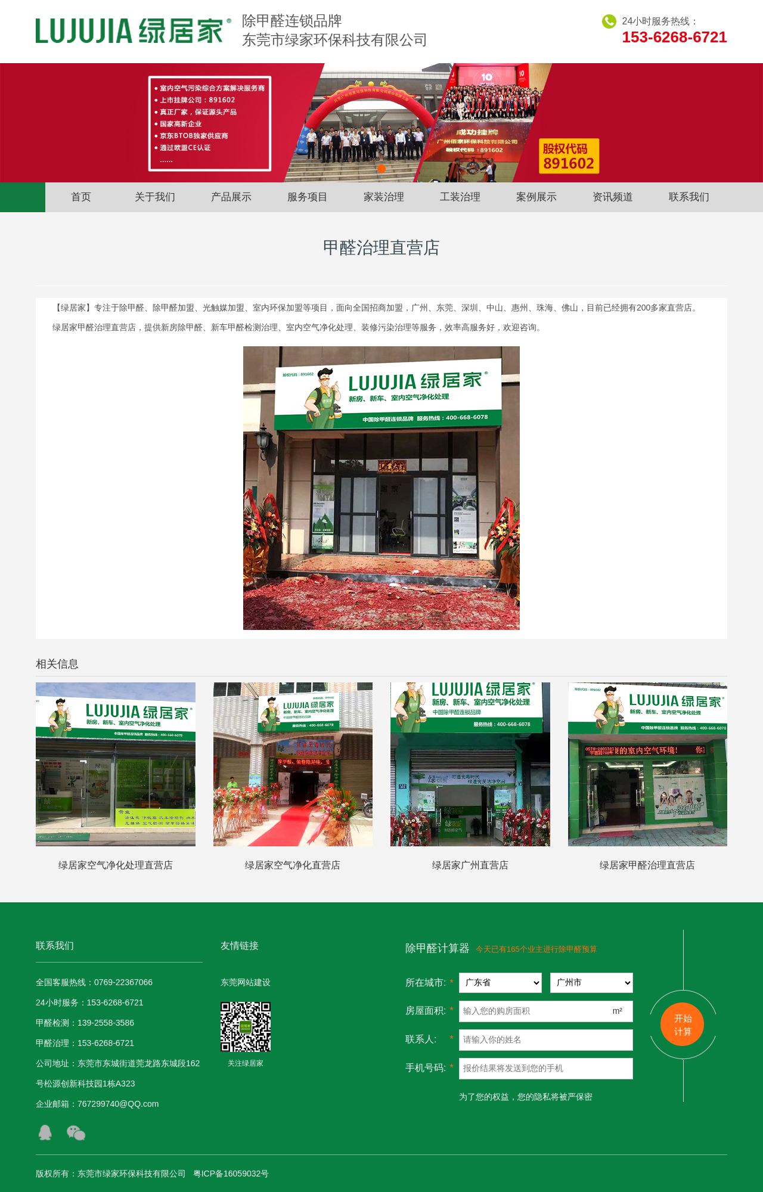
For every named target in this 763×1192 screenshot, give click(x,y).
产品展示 (231, 197)
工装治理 (460, 197)
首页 (81, 197)
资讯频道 (613, 197)
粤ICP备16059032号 (231, 1173)
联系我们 (689, 197)
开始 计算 (683, 1025)
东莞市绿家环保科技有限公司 (131, 1173)
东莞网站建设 (246, 982)
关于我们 (155, 197)
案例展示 (536, 197)
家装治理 (384, 197)
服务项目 (307, 197)
